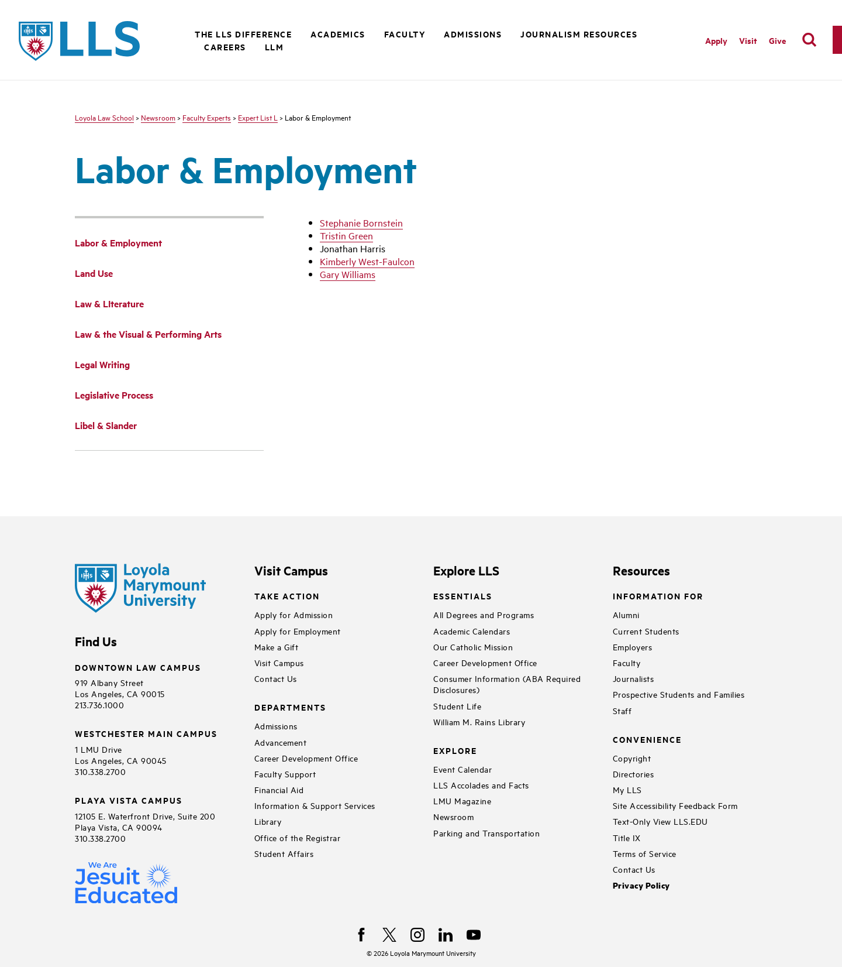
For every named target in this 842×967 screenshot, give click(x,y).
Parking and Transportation (486, 832)
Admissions (276, 725)
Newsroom (158, 117)
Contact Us (275, 678)
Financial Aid (279, 789)
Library (268, 821)
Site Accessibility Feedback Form (675, 805)
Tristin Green (346, 235)
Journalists (633, 678)
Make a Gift (276, 646)
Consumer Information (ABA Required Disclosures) (507, 684)
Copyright (632, 757)
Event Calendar (462, 768)
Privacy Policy (641, 885)
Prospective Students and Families (679, 693)
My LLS (627, 789)
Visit (748, 40)
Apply (716, 40)
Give (777, 40)
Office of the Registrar (297, 837)
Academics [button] (337, 34)
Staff (622, 710)
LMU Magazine (462, 800)
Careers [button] (225, 46)
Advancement (280, 741)
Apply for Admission (293, 614)
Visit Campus (279, 662)
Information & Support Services (314, 805)
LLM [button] (274, 46)
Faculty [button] (405, 34)
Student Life (457, 705)
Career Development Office (306, 757)
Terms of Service (645, 853)
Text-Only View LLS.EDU (660, 821)
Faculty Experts (206, 117)
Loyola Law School (104, 117)
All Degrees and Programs (483, 614)
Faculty (627, 662)
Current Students (646, 630)
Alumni (626, 614)
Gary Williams (347, 274)
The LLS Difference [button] (243, 34)
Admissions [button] (473, 34)
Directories (633, 773)
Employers (633, 646)
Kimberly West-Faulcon (367, 261)
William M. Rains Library (479, 721)
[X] (389, 935)
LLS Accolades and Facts (481, 784)
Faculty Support (285, 773)
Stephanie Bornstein (361, 222)
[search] (809, 40)
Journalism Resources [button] (578, 34)
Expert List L (258, 117)
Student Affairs (284, 853)
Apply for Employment (297, 630)
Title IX (627, 837)
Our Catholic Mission (473, 646)
